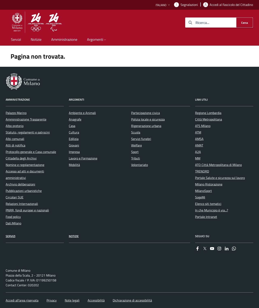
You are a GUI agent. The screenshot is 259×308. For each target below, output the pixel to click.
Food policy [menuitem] (13, 216)
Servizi (10, 236)
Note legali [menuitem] (72, 300)
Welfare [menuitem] (136, 145)
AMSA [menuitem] (199, 138)
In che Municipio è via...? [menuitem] (211, 210)
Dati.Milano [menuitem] (13, 223)
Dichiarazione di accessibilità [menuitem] (132, 300)
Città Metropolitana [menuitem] (208, 119)
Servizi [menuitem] (16, 39)
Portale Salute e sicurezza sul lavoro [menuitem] (220, 177)
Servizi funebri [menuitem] (141, 138)
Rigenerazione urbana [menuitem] (146, 125)
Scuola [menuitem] (135, 132)
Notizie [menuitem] (36, 39)
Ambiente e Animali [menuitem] (82, 112)
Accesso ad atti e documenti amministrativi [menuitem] (25, 174)
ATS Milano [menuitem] (202, 125)
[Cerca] (244, 22)
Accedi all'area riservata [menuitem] (22, 300)
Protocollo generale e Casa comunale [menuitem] (31, 151)
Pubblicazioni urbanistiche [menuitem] (24, 190)
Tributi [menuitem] (135, 158)
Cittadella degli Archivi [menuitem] (21, 158)
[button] (163, 5)
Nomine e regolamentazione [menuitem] (25, 164)
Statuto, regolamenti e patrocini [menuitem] (28, 132)
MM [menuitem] (197, 158)
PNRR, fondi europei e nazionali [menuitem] (27, 210)
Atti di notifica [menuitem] (15, 145)
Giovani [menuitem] (74, 145)
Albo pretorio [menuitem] (14, 125)
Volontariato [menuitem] (139, 164)
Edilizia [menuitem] (74, 138)
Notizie (74, 236)
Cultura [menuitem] (74, 132)
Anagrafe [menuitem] (75, 119)
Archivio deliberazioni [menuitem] (20, 184)
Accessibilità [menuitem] (96, 300)
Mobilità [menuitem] (74, 164)
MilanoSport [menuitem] (203, 190)
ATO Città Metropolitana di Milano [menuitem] (218, 164)
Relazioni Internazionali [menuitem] (22, 203)
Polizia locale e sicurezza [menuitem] (148, 119)
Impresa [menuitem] (74, 151)
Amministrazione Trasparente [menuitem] (26, 119)
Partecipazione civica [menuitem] (145, 112)
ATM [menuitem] (198, 132)
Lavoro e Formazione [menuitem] (83, 158)
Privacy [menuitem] (52, 300)
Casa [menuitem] (72, 125)
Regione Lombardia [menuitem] (208, 112)
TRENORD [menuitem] (202, 171)
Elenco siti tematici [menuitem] (208, 203)
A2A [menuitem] (198, 151)
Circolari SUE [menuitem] (14, 197)
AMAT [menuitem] (199, 145)
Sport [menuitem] (135, 151)
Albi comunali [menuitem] (15, 138)
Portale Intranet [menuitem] (206, 216)
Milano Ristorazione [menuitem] (208, 184)
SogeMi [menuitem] (200, 197)
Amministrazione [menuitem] (64, 39)
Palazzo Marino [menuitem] (16, 112)
